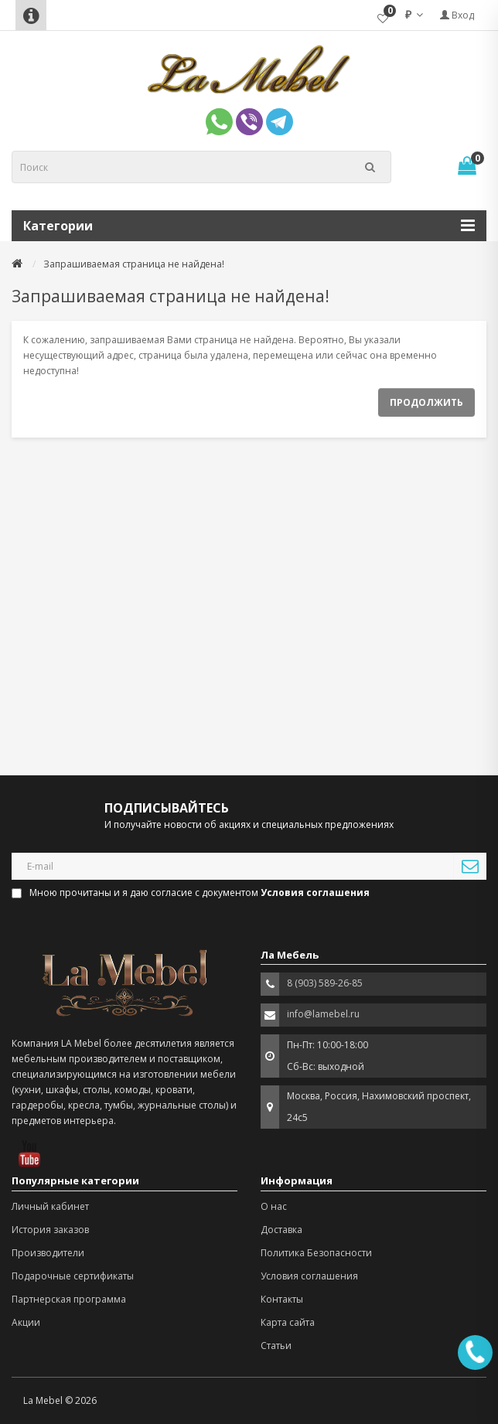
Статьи (276, 1345)
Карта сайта (288, 1322)
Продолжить (426, 402)
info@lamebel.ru (323, 1013)
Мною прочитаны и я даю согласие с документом (192, 892)
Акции (26, 1322)
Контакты (282, 1299)
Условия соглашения (309, 1276)
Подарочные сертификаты (73, 1276)
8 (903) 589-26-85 (325, 983)
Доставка (281, 1229)
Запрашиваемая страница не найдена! (133, 264)
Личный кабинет (50, 1206)
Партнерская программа (69, 1299)
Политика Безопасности (316, 1252)
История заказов (50, 1229)
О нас (274, 1206)
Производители (48, 1252)
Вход (457, 15)
